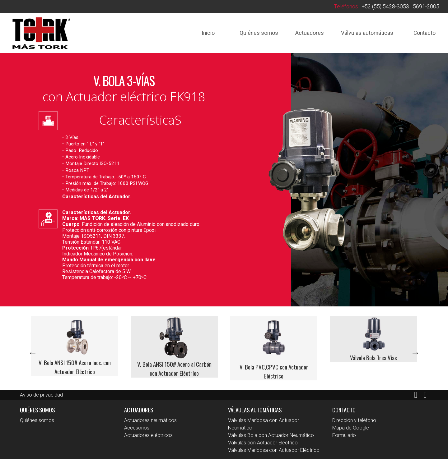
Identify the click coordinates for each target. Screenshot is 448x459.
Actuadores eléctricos (148, 435)
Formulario (344, 435)
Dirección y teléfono (354, 420)
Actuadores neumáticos (150, 420)
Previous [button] (32, 352)
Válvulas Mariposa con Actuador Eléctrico (274, 450)
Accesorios (136, 428)
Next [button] (415, 352)
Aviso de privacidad (41, 395)
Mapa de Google (350, 428)
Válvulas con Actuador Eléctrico (263, 443)
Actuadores (309, 33)
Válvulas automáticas (367, 33)
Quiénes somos (259, 33)
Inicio (208, 33)
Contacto (424, 33)
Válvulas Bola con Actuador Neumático (271, 435)
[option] (74, 346)
